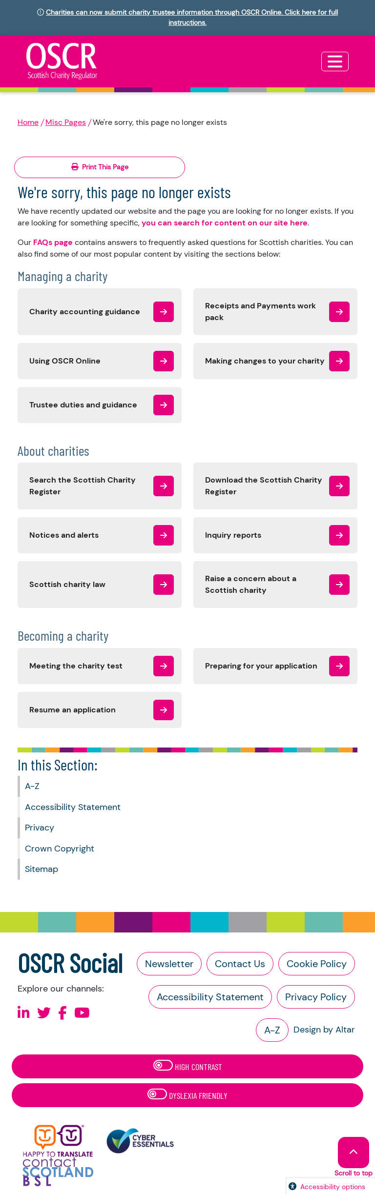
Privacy (39, 827)
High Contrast (187, 1066)
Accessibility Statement (73, 807)
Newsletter (169, 963)
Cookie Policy (317, 963)
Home (28, 122)
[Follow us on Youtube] (82, 1013)
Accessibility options (332, 1186)
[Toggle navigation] (335, 61)
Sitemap (41, 869)
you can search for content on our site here (225, 223)
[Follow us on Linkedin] (24, 1013)
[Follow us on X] (44, 1013)
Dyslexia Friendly (187, 1095)
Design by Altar (324, 1029)
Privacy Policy (316, 997)
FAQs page (53, 242)
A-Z (32, 786)
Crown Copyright (59, 848)
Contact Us (240, 963)
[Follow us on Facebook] (62, 1013)
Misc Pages (65, 122)
